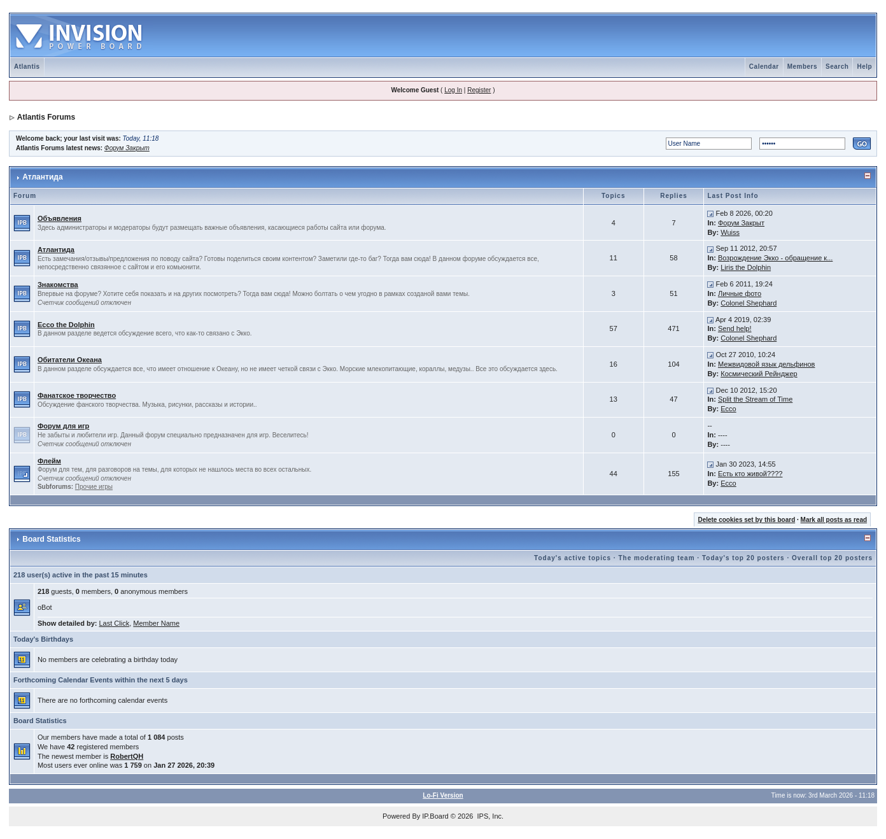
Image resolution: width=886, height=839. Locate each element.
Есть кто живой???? (750, 473)
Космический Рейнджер (759, 373)
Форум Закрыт (127, 148)
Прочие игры (94, 486)
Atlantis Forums (46, 117)
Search (837, 66)
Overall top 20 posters (832, 557)
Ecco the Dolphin (66, 324)
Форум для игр (63, 426)
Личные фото (739, 293)
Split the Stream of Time (755, 399)
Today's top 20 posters (743, 557)
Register (479, 90)
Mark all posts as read (834, 519)
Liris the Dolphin (746, 267)
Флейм (49, 461)
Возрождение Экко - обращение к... (775, 258)
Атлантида (42, 177)
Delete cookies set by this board (746, 519)
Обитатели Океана (70, 359)
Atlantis (27, 66)
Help (864, 66)
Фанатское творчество (77, 395)
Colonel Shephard (749, 303)
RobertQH (126, 756)
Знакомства (58, 284)
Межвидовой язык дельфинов (766, 364)
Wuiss (730, 232)
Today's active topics (572, 557)
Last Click (114, 623)
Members (802, 66)
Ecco (728, 408)
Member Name (156, 623)
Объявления (59, 218)
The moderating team (656, 557)
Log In (453, 90)
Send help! (735, 328)
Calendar (764, 66)
